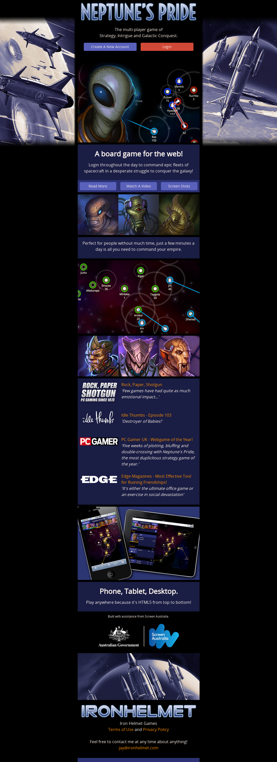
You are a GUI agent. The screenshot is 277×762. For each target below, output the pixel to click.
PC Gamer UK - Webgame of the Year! (157, 439)
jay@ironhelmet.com (138, 748)
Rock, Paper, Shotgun (141, 384)
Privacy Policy (156, 729)
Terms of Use (121, 729)
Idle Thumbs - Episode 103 (146, 415)
